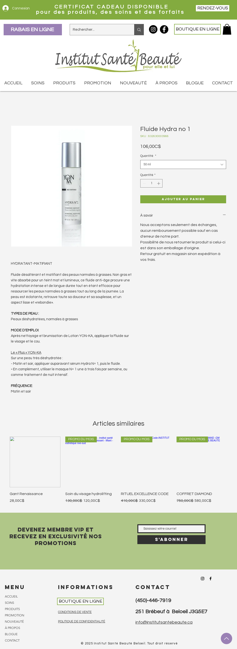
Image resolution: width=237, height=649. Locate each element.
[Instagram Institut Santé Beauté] (153, 29)
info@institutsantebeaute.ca (164, 622)
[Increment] (159, 183)
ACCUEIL (11, 596)
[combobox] (183, 164)
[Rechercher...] (98, 29)
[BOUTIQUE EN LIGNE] (197, 29)
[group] (118, 473)
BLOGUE (11, 634)
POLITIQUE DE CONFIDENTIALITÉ (81, 621)
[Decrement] (144, 183)
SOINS (9, 603)
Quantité (148, 156)
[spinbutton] (151, 183)
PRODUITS (12, 609)
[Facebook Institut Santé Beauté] (164, 29)
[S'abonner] (171, 539)
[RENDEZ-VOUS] (212, 8)
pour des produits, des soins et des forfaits (111, 12)
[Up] (226, 638)
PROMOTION (14, 615)
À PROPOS (12, 628)
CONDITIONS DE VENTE (75, 612)
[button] (226, 29)
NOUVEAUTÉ (14, 621)
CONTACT (12, 640)
